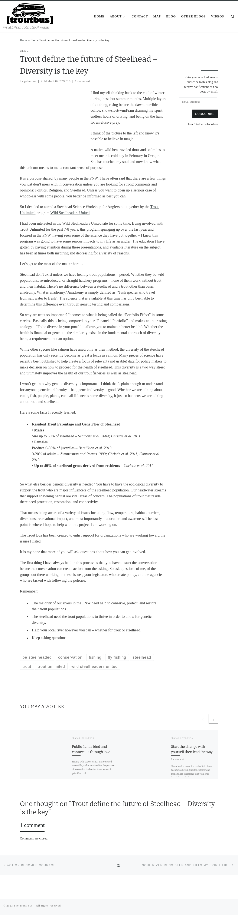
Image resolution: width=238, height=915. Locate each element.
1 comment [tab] (32, 825)
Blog (33, 40)
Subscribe (205, 114)
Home (23, 40)
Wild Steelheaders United (69, 213)
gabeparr (30, 81)
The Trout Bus (23, 905)
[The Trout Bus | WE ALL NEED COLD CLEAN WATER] (29, 13)
